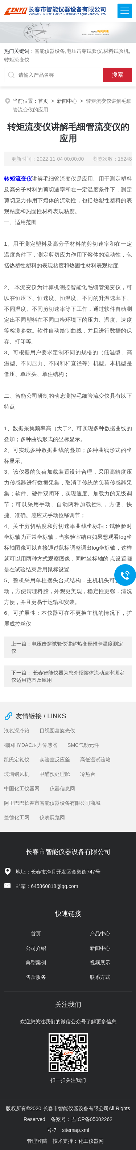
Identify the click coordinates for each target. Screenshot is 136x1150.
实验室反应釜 (55, 759)
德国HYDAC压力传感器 (30, 745)
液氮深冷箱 (16, 730)
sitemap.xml (75, 1130)
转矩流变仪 (18, 179)
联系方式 (100, 977)
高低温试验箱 (95, 759)
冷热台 (87, 774)
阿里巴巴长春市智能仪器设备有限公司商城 (52, 803)
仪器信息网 (62, 788)
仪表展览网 (52, 817)
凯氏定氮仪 (16, 759)
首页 (43, 101)
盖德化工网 (16, 817)
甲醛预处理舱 (55, 774)
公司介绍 (36, 948)
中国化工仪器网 (22, 788)
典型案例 (36, 962)
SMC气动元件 (83, 745)
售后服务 (36, 977)
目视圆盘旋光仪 (57, 730)
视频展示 (100, 962)
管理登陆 (37, 1141)
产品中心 (100, 934)
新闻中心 (67, 101)
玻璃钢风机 (16, 774)
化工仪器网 (91, 1141)
